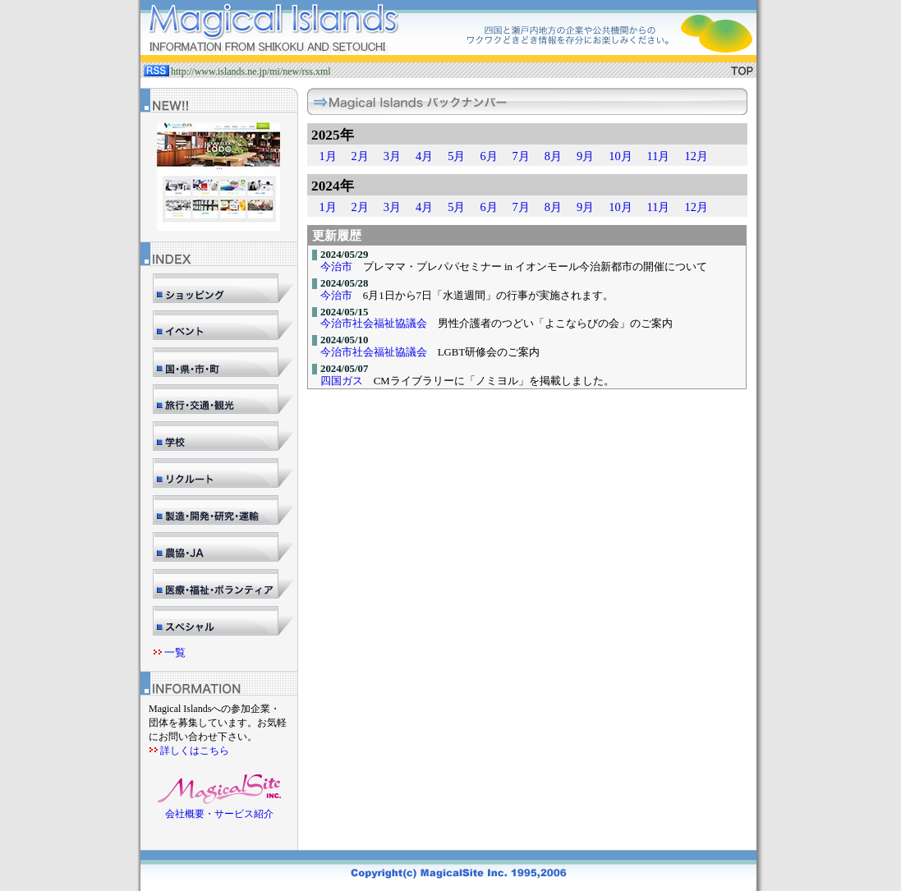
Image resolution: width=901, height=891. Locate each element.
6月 (488, 156)
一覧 (175, 653)
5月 (456, 156)
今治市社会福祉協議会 (373, 323)
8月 (553, 156)
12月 (695, 156)
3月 (392, 156)
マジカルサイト (448, 31)
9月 (585, 156)
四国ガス (341, 381)
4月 (424, 156)
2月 (360, 156)
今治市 (336, 267)
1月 (327, 156)
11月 (658, 156)
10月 (620, 156)
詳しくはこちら (194, 750)
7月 (521, 156)
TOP (742, 70)
